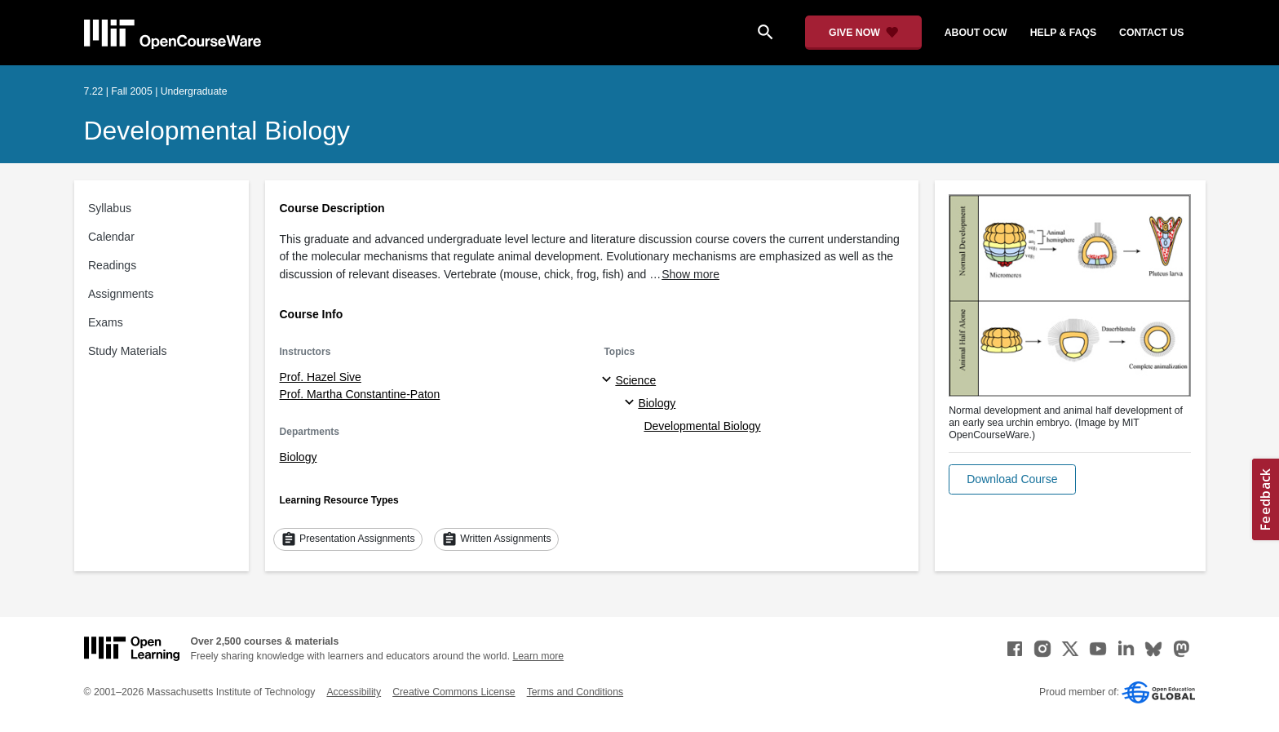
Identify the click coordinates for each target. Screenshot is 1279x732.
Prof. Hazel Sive (320, 377)
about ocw (976, 32)
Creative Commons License (453, 692)
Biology (298, 457)
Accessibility (353, 692)
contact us (1151, 32)
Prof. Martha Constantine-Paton (360, 394)
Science (635, 380)
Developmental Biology (217, 130)
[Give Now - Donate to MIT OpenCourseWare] (863, 33)
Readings (112, 265)
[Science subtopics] (609, 380)
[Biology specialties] (632, 403)
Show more (690, 274)
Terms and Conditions (575, 692)
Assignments (120, 293)
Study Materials (127, 350)
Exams (105, 322)
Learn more (538, 656)
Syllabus (109, 208)
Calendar (111, 236)
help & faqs (1063, 32)
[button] (1012, 479)
